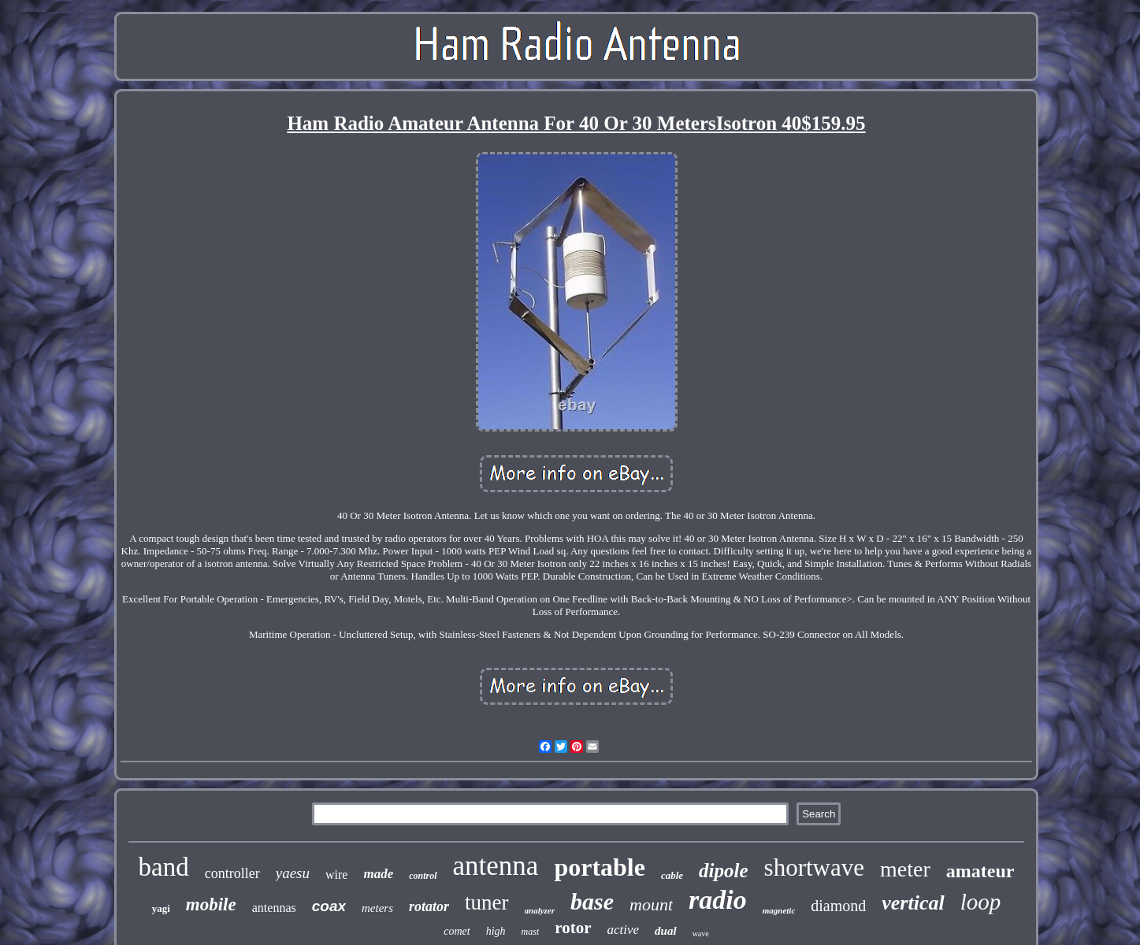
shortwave (814, 867)
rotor (573, 927)
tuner (486, 902)
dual (666, 931)
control (422, 875)
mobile (211, 904)
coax (329, 906)
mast (531, 931)
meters (377, 908)
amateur (980, 871)
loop (980, 901)
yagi (161, 908)
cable (672, 875)
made (378, 873)
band (164, 867)
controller (232, 873)
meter (905, 869)
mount (651, 904)
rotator (429, 906)
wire (336, 874)
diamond (838, 905)
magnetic (779, 910)
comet (457, 931)
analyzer (540, 910)
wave (701, 933)
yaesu (293, 873)
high (496, 931)
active (623, 929)
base (592, 901)
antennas (274, 907)
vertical (913, 902)
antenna (496, 865)
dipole (723, 870)
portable (599, 867)
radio (718, 899)
